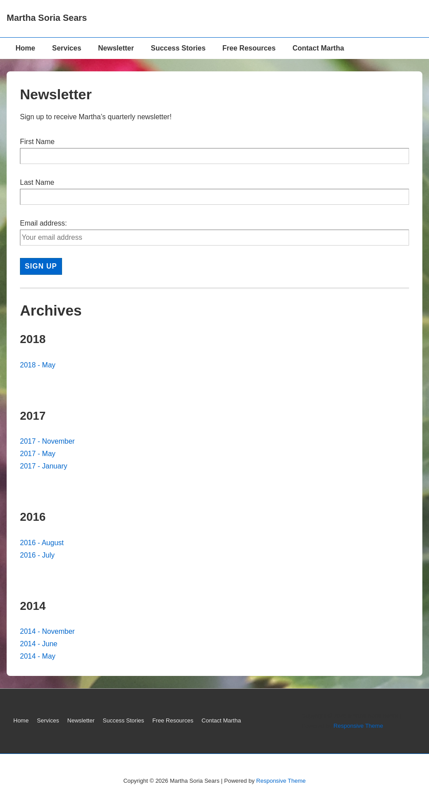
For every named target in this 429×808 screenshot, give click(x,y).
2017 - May (37, 453)
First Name (37, 141)
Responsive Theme (358, 725)
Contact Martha (318, 48)
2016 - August (42, 542)
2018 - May (37, 365)
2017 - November (47, 441)
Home (25, 48)
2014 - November (47, 631)
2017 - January (43, 466)
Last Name (37, 182)
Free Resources (249, 48)
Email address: (43, 223)
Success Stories (178, 48)
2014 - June (39, 644)
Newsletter (116, 48)
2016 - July (37, 555)
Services (66, 48)
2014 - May (37, 656)
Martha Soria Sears (47, 18)
